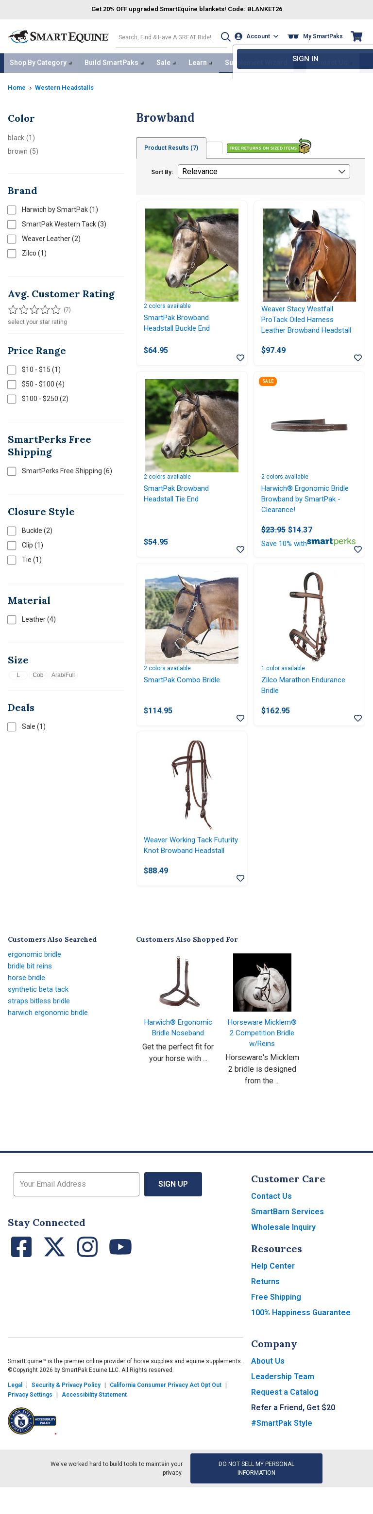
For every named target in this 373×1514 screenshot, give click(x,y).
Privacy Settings (30, 1425)
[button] (221, 35)
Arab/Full (63, 672)
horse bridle (28, 1008)
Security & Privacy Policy (66, 1415)
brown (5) (23, 149)
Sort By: (162, 169)
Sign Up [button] (173, 1214)
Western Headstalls (68, 85)
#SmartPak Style (281, 1453)
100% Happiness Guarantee (301, 1343)
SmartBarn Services (287, 1242)
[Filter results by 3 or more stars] (32, 307)
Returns (265, 1312)
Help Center (273, 1296)
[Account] (258, 35)
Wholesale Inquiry (283, 1257)
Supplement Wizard (256, 61)
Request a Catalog (285, 1422)
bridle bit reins (32, 996)
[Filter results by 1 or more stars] (12, 307)
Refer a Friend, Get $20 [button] (293, 1438)
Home (17, 85)
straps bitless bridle (42, 1031)
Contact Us (271, 1226)
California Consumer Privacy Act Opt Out (165, 1415)
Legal (15, 1415)
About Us (268, 1391)
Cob (38, 672)
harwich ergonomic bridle (50, 1042)
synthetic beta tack (40, 1019)
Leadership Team (282, 1407)
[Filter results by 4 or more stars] (42, 307)
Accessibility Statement (94, 1425)
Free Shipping (276, 1327)
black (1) (21, 135)
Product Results (173, 145)
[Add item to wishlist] (240, 359)
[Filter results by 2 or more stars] (22, 307)
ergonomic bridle (36, 984)
